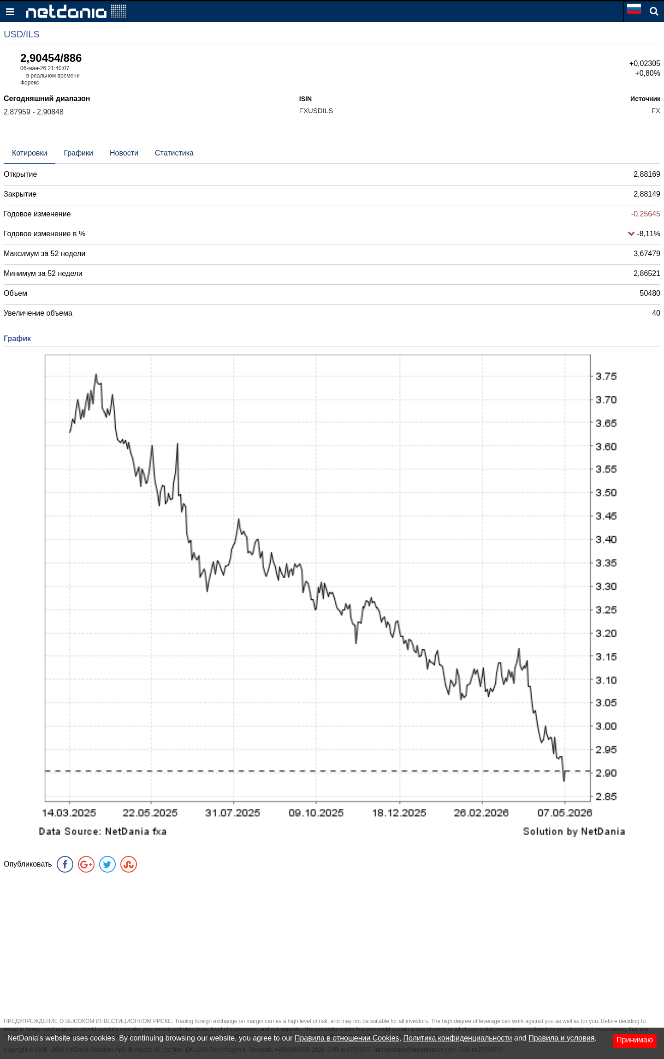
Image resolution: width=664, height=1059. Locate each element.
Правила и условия (561, 1038)
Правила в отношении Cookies (347, 1038)
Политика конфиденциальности (457, 1038)
